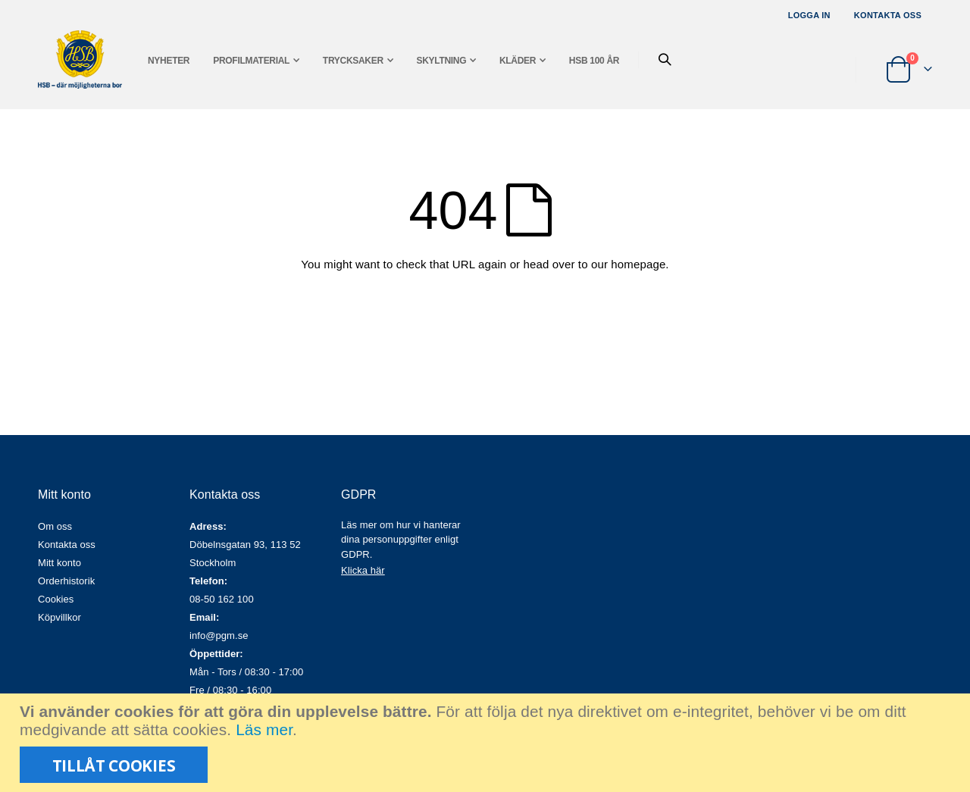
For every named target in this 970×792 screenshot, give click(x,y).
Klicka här (363, 570)
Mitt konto (59, 562)
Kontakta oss (888, 15)
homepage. (639, 264)
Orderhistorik (66, 581)
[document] (487, 743)
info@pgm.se (219, 635)
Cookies (56, 599)
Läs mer (264, 729)
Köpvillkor (59, 617)
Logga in (809, 15)
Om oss (55, 526)
